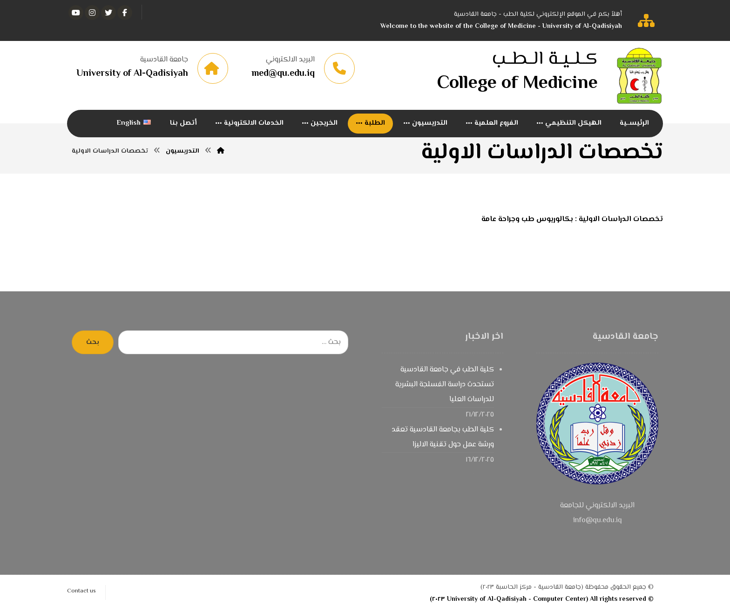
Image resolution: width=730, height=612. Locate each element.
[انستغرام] (92, 12)
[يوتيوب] (75, 12)
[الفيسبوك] (124, 12)
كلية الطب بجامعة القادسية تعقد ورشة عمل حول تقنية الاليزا (443, 437)
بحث (92, 342)
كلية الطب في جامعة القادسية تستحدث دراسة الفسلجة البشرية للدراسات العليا (444, 384)
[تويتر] (108, 12)
